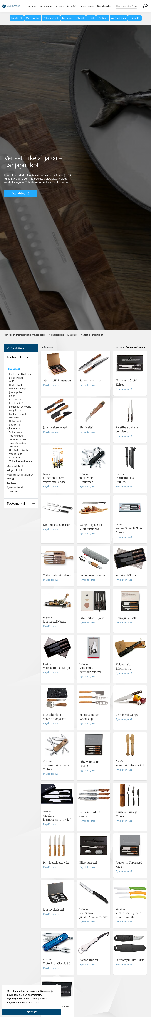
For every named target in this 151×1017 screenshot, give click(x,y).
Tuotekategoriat (56, 334)
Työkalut (14, 446)
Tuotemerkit (45, 5)
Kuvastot (71, 5)
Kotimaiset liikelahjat (73, 18)
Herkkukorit (15, 384)
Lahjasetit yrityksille (20, 406)
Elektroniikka (16, 377)
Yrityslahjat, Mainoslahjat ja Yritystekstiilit (24, 334)
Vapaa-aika (15, 453)
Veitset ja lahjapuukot (21, 461)
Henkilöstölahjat (18, 388)
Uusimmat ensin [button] (135, 346)
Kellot (12, 395)
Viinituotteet (16, 457)
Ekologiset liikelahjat (20, 374)
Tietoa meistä (86, 5)
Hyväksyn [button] (31, 1011)
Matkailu (14, 417)
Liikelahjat (16, 18)
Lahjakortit (15, 410)
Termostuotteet (17, 439)
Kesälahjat (15, 399)
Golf (11, 381)
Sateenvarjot (16, 432)
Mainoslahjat (33, 18)
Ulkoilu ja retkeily (18, 450)
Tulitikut (102, 18)
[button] (21, 359)
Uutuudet (135, 18)
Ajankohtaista (118, 18)
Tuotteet (31, 5)
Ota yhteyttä (104, 5)
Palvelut (59, 5)
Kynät (91, 18)
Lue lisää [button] (34, 1002)
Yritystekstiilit (51, 18)
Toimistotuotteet (18, 442)
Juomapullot (15, 392)
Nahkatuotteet (17, 421)
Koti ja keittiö (16, 403)
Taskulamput (16, 435)
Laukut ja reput (17, 413)
